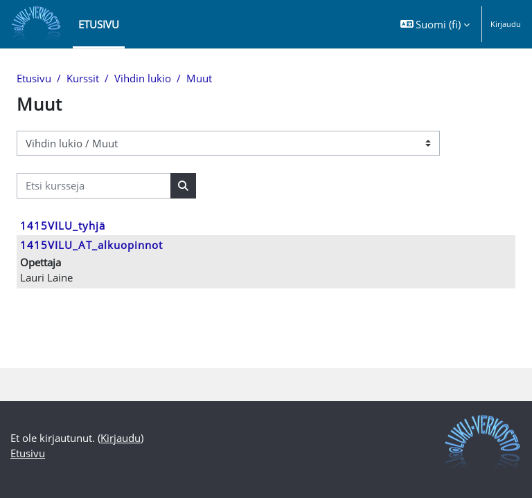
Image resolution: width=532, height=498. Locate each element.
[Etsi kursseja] (94, 185)
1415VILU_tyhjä (62, 225)
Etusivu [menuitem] (98, 24)
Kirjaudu (505, 24)
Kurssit (82, 78)
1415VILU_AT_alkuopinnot (91, 245)
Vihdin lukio (142, 78)
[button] (435, 24)
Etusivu (34, 78)
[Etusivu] (36, 24)
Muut (199, 78)
